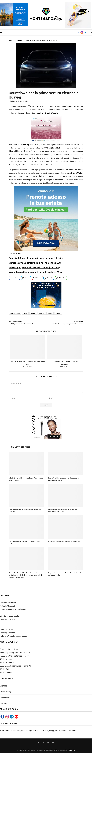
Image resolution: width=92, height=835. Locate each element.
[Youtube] (87, 33)
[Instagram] (81, 33)
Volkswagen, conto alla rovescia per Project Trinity (34, 267)
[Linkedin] (85, 33)
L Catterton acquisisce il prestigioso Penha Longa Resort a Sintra (26, 479)
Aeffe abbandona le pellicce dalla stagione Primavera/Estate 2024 (62, 511)
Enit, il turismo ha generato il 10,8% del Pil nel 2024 (24, 542)
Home (10, 40)
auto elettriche (15, 313)
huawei (33, 313)
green (25, 313)
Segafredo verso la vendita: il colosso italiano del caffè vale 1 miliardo (65, 574)
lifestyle (41, 313)
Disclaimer (4, 703)
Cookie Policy (5, 697)
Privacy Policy (5, 691)
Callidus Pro (71, 750)
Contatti (3, 686)
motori (58, 313)
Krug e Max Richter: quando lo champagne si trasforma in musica (63, 479)
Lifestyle (19, 40)
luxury (50, 313)
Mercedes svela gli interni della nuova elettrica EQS (35, 263)
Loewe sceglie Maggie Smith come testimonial (64, 541)
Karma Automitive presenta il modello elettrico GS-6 (35, 272)
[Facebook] (78, 33)
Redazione (13, 101)
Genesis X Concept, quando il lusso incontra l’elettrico (36, 258)
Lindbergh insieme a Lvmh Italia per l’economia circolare (25, 511)
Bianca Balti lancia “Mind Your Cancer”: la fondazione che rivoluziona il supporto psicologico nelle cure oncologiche (26, 575)
